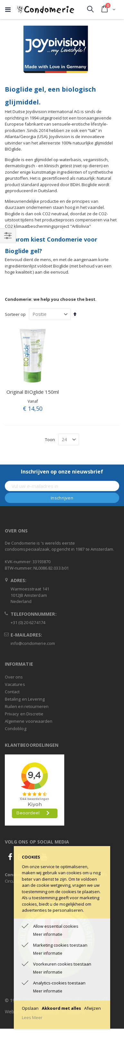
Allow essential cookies (55, 926)
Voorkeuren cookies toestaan (62, 964)
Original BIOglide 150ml (32, 392)
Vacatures (15, 684)
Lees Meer (32, 1017)
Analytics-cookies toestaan (59, 983)
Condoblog (15, 728)
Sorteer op (15, 314)
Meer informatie (47, 934)
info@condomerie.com (33, 643)
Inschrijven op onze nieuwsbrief (62, 471)
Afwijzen (92, 1008)
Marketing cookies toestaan (60, 945)
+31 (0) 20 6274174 (28, 622)
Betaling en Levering (25, 699)
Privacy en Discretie (24, 714)
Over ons (14, 677)
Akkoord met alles (61, 1008)
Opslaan (30, 1008)
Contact (12, 692)
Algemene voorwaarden (28, 721)
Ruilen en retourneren (27, 706)
